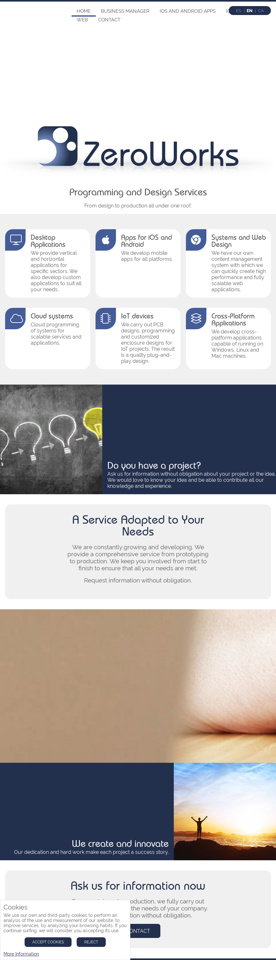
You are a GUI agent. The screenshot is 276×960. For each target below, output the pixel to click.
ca (261, 10)
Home (84, 11)
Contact (109, 20)
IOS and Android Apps (188, 11)
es (238, 10)
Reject (91, 942)
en (249, 10)
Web (82, 20)
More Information (21, 953)
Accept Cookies (48, 942)
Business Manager (125, 11)
